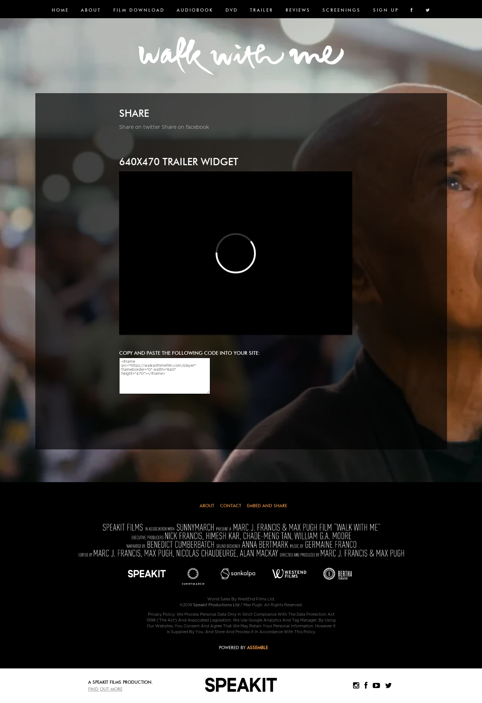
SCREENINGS (341, 10)
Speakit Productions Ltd (216, 605)
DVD (232, 10)
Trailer (261, 10)
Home (60, 10)
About (91, 10)
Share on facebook (185, 127)
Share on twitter (139, 127)
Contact (230, 505)
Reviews (298, 10)
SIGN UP (386, 10)
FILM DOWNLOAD (139, 10)
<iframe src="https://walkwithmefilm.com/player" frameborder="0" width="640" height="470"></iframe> (164, 376)
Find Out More (105, 689)
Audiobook (195, 10)
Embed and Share (267, 505)
